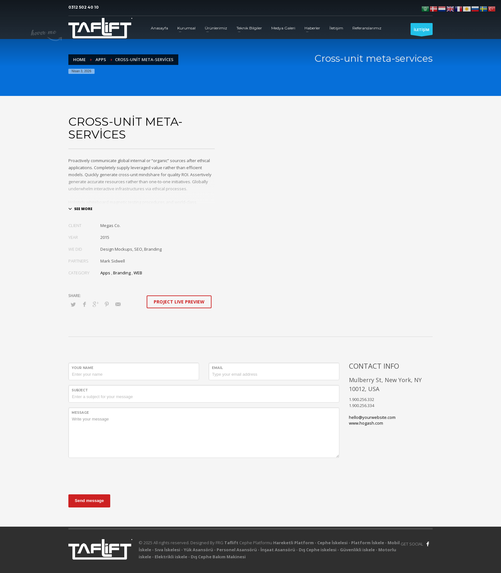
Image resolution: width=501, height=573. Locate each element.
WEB (138, 273)
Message (80, 413)
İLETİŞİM (422, 31)
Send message (89, 500)
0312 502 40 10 (83, 7)
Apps (105, 273)
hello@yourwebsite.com (372, 417)
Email (217, 368)
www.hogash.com (366, 423)
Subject (80, 390)
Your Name (82, 368)
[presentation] (117, 475)
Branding (122, 273)
